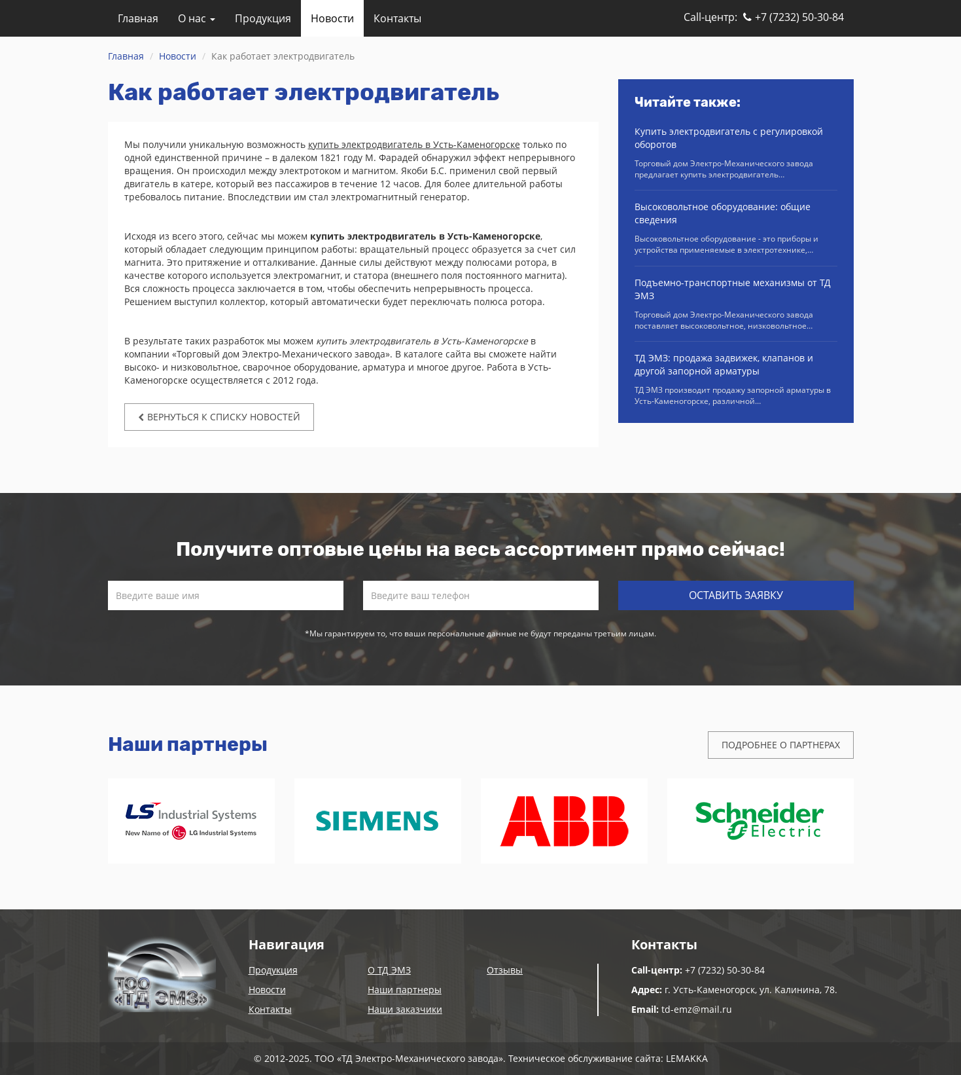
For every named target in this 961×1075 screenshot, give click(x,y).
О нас (196, 18)
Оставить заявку (736, 595)
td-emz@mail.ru (696, 1009)
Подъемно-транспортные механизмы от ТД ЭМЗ (733, 289)
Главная (138, 18)
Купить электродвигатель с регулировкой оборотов (729, 138)
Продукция (263, 18)
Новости (332, 18)
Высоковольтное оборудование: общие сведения (723, 213)
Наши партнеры (405, 989)
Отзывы (505, 970)
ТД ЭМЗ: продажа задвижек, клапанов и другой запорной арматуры (724, 364)
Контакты (397, 18)
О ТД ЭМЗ (389, 970)
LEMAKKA (687, 1058)
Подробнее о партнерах (781, 744)
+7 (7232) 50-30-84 (793, 17)
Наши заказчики (405, 1009)
